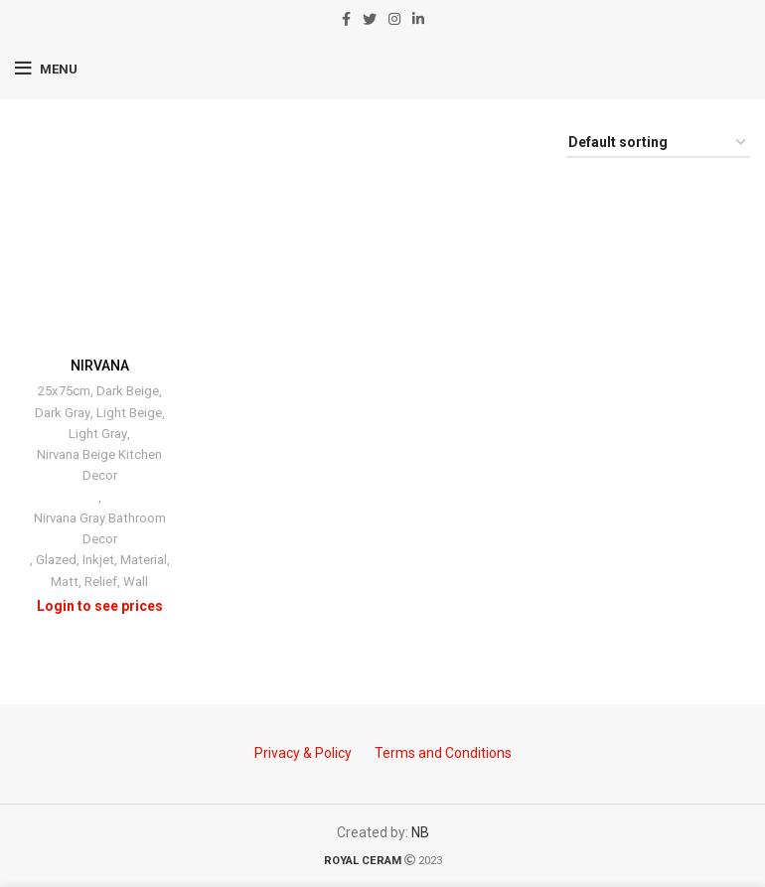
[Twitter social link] (369, 19)
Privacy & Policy (303, 753)
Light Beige (129, 412)
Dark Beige (127, 390)
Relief (100, 581)
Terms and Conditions (443, 753)
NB (420, 832)
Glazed (56, 560)
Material (143, 560)
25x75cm (64, 390)
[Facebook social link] (346, 19)
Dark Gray (62, 412)
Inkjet (98, 560)
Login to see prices (100, 606)
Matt (64, 581)
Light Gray (98, 433)
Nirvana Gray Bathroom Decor (100, 528)
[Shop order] (658, 143)
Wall (135, 581)
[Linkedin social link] (418, 19)
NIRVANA (100, 365)
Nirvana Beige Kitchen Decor (99, 465)
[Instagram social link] (394, 19)
